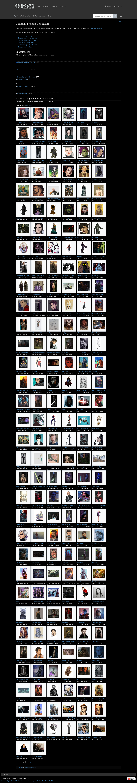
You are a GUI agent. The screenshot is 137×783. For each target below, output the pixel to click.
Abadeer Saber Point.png (84, 313)
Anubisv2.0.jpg (36, 679)
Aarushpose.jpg (66, 313)
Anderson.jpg (80, 622)
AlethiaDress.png (67, 524)
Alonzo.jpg (50, 562)
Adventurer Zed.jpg (52, 371)
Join (115, 6)
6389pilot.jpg (80, 256)
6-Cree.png (35, 256)
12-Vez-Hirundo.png (83, 160)
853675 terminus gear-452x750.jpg (54, 275)
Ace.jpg (64, 333)
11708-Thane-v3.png (38, 160)
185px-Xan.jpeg (96, 179)
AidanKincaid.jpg (51, 409)
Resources (63, 6)
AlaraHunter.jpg (96, 467)
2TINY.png (50, 218)
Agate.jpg (94, 371)
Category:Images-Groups (25, 47)
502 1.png (95, 237)
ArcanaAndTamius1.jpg (68, 718)
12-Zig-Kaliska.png (97, 160)
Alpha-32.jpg (65, 601)
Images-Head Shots (23, 70)
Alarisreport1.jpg (81, 486)
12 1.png (49, 160)
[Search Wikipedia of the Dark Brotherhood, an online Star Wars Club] (103, 16)
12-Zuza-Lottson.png (22, 179)
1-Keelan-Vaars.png (37, 122)
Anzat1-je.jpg (65, 679)
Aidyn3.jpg (80, 409)
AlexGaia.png (65, 543)
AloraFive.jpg (80, 582)
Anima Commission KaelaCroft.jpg (23, 660)
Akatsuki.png (95, 428)
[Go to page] (115, 16)
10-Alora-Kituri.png (67, 122)
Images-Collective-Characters (26, 77)
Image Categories (30, 767)
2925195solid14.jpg (37, 218)
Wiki (16, 16)
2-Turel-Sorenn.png (37, 199)
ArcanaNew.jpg (81, 718)
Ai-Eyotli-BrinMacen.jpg (23, 409)
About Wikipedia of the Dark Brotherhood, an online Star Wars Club (28, 781)
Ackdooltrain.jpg (96, 333)
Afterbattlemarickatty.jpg (84, 371)
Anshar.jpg (50, 660)
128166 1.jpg (50, 179)
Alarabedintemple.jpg (68, 467)
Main (39, 6)
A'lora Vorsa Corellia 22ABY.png (84, 294)
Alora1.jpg (65, 562)
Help (120, 22)
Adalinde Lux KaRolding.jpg (39, 352)
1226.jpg (34, 179)
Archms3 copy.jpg (37, 756)
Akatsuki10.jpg (20, 448)
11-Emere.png (20, 141)
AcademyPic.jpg (20, 333)
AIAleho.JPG (35, 409)
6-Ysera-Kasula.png (52, 256)
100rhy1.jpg (80, 122)
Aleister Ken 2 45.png (83, 505)
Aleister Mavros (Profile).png (99, 505)
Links (49, 16)
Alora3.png (95, 562)
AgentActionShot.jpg (22, 390)
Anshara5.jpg (65, 660)
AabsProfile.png (51, 313)
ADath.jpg (65, 352)
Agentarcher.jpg (36, 390)
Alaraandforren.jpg (52, 467)
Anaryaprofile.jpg (36, 622)
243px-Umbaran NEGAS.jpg (84, 199)
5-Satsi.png (80, 237)
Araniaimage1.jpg (82, 698)
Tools (7, 774)
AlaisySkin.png (20, 467)
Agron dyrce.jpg (81, 390)
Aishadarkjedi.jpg (36, 428)
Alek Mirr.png (20, 524)
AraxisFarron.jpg (36, 718)
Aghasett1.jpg (51, 390)
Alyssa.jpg (80, 601)
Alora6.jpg (50, 582)
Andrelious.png (51, 641)
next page (29, 105)
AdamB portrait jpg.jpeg (53, 352)
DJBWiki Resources (39, 16)
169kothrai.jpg (81, 179)
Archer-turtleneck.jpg (98, 737)
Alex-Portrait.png (52, 543)
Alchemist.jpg (20, 505)
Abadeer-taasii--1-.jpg (98, 313)
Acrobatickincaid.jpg (22, 352)
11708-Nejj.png (20, 160)
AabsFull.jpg (35, 313)
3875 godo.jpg (81, 218)
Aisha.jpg (94, 409)
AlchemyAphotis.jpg (37, 505)
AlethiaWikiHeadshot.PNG (23, 543)
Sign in (120, 6)
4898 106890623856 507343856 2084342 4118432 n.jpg (69, 237)
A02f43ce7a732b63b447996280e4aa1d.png (99, 294)
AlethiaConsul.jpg (52, 524)
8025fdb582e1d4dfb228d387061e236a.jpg (39, 275)
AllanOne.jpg (20, 562)
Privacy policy (5, 781)
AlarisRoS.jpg (95, 486)
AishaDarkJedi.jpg (52, 428)
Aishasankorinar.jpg (67, 428)
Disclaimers (52, 781)
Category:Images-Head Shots (27, 40)
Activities (46, 6)
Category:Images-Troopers (26, 36)
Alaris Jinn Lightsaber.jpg (39, 486)
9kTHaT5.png (96, 275)
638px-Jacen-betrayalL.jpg (99, 256)
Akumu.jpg (35, 448)
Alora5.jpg (34, 582)
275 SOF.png (20, 218)
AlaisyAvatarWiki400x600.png (84, 448)
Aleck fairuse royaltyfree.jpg (69, 505)
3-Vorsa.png (65, 218)
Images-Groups (22, 79)
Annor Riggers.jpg (37, 660)
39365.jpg (19, 237)
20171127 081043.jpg (53, 199)
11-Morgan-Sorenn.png (38, 141)
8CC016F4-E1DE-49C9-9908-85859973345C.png (69, 275)
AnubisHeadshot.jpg (22, 679)
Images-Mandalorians (23, 86)
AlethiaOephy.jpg (82, 524)
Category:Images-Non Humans (27, 45)
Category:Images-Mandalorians (27, 38)
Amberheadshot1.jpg (98, 601)
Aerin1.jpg (65, 371)
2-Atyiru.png (20, 199)
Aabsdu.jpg (19, 313)
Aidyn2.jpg (65, 409)
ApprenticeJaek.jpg (37, 698)
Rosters (54, 6)
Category (20, 767)
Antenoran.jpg (96, 660)
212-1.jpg (64, 199)
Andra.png (19, 641)
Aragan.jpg (65, 698)
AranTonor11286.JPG (98, 698)
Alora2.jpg (80, 562)
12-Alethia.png (66, 160)
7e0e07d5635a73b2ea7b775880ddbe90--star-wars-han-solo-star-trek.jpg (23, 275)
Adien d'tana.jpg (81, 352)
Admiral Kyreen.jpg (97, 352)
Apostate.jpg (20, 698)
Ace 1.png (49, 333)
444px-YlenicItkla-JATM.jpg (54, 237)
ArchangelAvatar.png (37, 737)
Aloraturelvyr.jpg (51, 601)
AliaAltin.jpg (95, 543)
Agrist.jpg (64, 390)
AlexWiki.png (80, 543)
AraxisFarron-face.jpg (22, 718)
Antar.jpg (79, 660)
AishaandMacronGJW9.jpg (23, 428)
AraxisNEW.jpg (51, 718)
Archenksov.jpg (51, 737)
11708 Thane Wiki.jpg (83, 141)
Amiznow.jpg (20, 622)
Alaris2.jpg (65, 486)
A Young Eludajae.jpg (53, 294)
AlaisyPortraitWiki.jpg (98, 448)
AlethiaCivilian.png (37, 524)
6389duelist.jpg (66, 256)
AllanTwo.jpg (35, 562)
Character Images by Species (26, 62)
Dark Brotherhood (96, 28)
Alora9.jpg (65, 582)
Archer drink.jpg (66, 737)
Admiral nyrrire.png (21, 371)
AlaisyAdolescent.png (68, 448)
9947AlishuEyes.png (83, 275)
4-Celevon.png (36, 237)
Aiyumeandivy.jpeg (82, 428)
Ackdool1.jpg (80, 333)
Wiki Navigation (25, 16)
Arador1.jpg (50, 698)
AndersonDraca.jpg (97, 622)
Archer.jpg (19, 756)
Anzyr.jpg (79, 679)
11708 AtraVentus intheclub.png (54, 141)
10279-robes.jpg (97, 122)
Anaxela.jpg (65, 622)
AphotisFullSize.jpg (97, 679)
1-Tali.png (49, 122)
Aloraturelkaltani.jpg (37, 601)
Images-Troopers (22, 93)
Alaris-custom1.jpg (52, 486)
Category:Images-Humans (26, 42)
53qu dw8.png (20, 256)
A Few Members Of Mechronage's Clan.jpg (23, 294)
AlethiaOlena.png (97, 524)
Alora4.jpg (19, 582)
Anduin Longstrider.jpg (68, 641)
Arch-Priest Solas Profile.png (23, 737)
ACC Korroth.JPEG (37, 333)
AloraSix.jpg (19, 601)
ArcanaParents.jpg (97, 718)
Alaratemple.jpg (20, 486)
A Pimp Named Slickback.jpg (39, 294)
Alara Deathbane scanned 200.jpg (39, 467)
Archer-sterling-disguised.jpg (84, 737)
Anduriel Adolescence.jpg (84, 641)
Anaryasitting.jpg (51, 622)
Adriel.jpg (34, 371)
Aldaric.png (50, 505)
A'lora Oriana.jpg (66, 294)
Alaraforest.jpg (81, 467)
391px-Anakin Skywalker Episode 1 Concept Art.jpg (99, 218)
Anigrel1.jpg (95, 641)
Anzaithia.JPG (51, 679)
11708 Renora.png (67, 141)
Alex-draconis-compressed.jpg (39, 543)
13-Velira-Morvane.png (68, 179)
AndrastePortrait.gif (37, 641)
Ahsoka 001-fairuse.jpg (98, 390)
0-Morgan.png (20, 122)
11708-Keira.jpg (96, 141)
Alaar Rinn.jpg (51, 448)
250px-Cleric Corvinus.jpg (99, 199)
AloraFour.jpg (96, 582)
